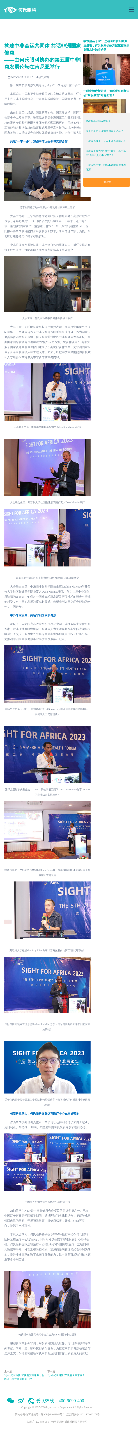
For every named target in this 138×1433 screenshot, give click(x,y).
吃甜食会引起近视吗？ (98, 121)
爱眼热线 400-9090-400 (55, 1400)
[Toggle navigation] (131, 9)
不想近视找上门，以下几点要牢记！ (106, 141)
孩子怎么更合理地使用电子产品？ (104, 131)
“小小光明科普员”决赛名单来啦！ (66, 1375)
